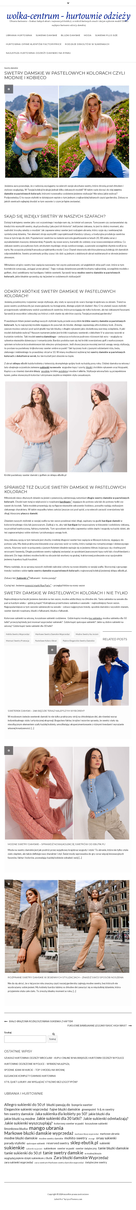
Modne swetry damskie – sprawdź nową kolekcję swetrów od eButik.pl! (56, 844)
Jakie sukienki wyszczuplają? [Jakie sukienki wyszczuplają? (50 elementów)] (28, 1123)
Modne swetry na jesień (87, 634)
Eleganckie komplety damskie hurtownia (30, 1075)
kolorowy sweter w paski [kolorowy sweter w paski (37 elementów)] (69, 1123)
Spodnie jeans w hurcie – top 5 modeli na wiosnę (34, 1069)
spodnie (45, 371)
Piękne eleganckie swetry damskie (79, 641)
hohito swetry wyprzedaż (17, 634)
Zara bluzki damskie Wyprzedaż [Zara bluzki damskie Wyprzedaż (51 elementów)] (81, 1158)
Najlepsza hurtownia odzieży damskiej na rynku (38, 53)
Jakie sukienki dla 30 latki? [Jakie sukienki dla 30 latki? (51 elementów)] (59, 1118)
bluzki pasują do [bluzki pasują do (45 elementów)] (58, 1105)
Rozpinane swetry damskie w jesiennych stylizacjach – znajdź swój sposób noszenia (65, 977)
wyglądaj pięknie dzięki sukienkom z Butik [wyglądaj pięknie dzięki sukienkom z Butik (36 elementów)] (28, 1158)
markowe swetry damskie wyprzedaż (52, 634)
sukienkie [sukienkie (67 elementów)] (14, 1148)
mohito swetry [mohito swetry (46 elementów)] (75, 1138)
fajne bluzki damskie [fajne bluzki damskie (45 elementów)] (65, 1109)
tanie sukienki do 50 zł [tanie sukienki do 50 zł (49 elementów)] (22, 1153)
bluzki (89, 367)
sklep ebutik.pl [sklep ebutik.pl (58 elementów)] (84, 1143)
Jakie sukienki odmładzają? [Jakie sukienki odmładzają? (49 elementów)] (105, 1119)
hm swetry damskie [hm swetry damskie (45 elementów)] (19, 1114)
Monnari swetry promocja (17, 641)
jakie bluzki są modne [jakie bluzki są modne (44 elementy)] (19, 1119)
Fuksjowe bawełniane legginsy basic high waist (97, 1025)
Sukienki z (22, 578)
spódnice (63, 371)
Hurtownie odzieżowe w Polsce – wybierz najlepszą (36, 1063)
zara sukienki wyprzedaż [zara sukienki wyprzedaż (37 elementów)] (18, 1162)
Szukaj (8, 1032)
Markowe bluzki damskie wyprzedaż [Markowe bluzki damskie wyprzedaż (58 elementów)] (38, 1133)
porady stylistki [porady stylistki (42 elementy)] (14, 1143)
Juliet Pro (59, 1199)
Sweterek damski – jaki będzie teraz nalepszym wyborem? (46, 710)
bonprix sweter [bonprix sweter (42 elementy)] (82, 1105)
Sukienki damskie (46, 35)
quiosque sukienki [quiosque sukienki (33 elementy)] (36, 1143)
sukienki (44, 367)
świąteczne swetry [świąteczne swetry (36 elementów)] (96, 1162)
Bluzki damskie (70, 35)
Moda (88, 35)
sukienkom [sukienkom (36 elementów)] (50, 1148)
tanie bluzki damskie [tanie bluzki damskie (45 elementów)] (113, 1148)
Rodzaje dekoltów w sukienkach (87, 44)
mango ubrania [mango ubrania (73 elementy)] (46, 1128)
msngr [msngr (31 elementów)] (92, 1138)
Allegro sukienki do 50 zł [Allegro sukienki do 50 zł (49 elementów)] (24, 1105)
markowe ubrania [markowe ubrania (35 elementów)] (109, 1133)
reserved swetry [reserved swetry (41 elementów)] (57, 1143)
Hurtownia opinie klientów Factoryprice (33, 44)
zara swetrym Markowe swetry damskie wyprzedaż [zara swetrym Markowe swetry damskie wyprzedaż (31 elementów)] (59, 1162)
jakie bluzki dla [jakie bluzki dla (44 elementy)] (99, 1114)
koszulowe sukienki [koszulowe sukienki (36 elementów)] (96, 1123)
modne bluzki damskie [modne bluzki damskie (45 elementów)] (21, 1138)
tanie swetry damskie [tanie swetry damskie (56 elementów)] (63, 1153)
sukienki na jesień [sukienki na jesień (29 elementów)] (34, 1148)
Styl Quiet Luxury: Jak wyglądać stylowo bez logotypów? (41, 1082)
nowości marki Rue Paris (38, 585)
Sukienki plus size (106, 35)
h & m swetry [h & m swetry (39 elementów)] (105, 1109)
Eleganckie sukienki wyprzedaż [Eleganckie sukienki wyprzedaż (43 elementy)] (26, 1109)
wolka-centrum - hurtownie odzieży (68, 16)
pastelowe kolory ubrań (46, 641)
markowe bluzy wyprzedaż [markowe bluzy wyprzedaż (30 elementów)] (87, 1134)
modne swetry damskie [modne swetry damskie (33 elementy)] (51, 1138)
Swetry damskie (11, 68)
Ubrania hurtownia (19, 35)
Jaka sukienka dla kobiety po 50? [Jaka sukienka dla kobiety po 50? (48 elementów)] (61, 1114)
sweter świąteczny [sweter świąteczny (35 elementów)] (86, 1148)
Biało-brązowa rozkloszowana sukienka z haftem (41, 1021)
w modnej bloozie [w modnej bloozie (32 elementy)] (93, 1153)
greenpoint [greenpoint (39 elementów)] (89, 1109)
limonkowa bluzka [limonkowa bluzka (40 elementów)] (16, 1128)
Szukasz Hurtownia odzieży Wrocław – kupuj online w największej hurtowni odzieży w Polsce (64, 1057)
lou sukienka (95, 618)
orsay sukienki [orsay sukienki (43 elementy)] (106, 1138)
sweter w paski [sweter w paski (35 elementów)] (65, 1148)
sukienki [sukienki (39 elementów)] (105, 1143)
